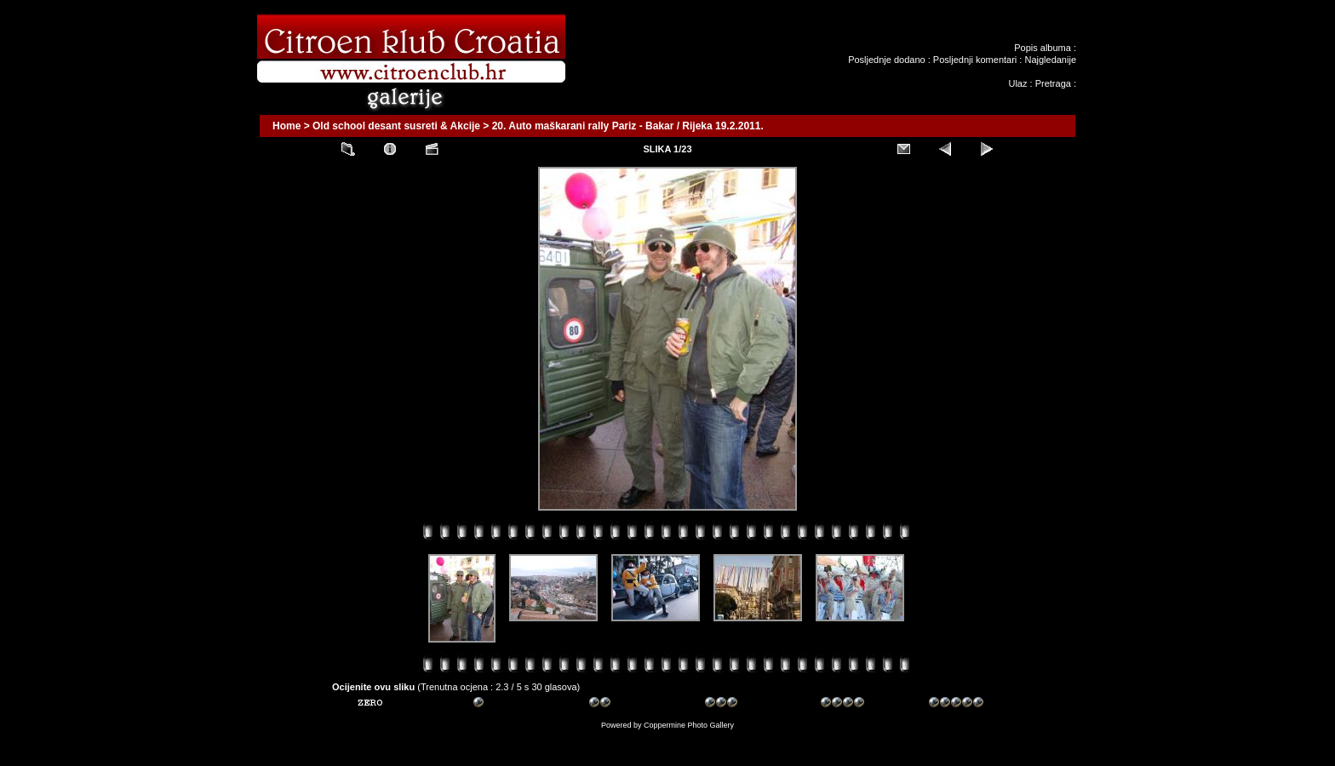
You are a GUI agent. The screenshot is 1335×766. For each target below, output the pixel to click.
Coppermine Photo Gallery (689, 725)
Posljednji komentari (975, 59)
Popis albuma (1042, 48)
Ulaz (1017, 83)
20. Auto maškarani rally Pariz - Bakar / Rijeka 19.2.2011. (628, 126)
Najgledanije (1050, 59)
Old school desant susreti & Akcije (396, 126)
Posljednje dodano (886, 59)
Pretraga (1053, 83)
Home (286, 126)
